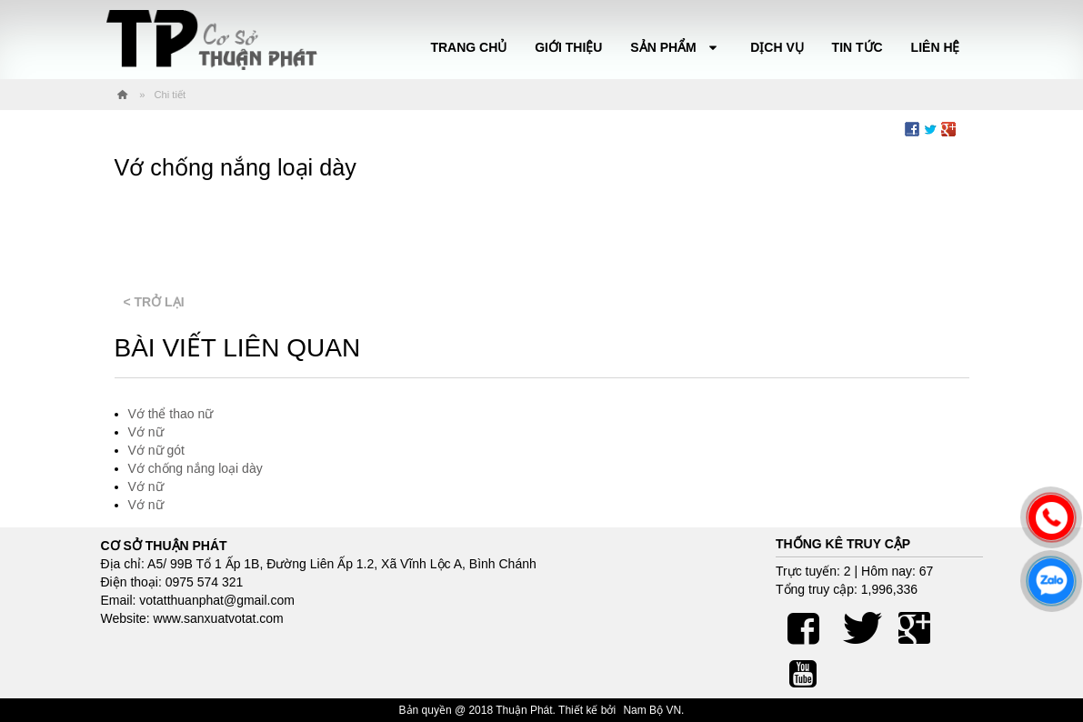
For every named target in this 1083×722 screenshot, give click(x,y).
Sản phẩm (676, 47)
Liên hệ (935, 47)
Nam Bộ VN (652, 710)
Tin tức (857, 47)
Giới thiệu (568, 47)
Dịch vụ (777, 47)
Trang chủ (468, 47)
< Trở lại (154, 302)
